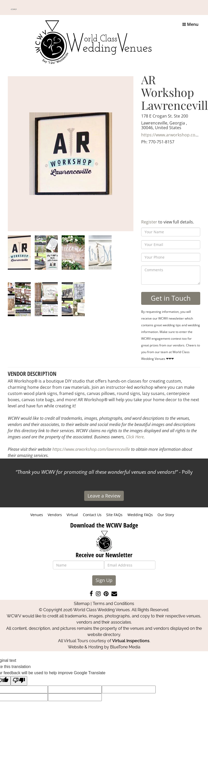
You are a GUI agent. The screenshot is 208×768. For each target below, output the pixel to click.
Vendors (55, 514)
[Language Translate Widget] (14, 9)
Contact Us (92, 514)
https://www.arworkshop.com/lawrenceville (91, 449)
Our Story (165, 514)
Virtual (72, 514)
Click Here (135, 437)
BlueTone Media (125, 647)
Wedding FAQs (140, 514)
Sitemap (82, 603)
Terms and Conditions (113, 603)
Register (149, 222)
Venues (36, 514)
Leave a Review (104, 496)
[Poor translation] (19, 681)
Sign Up (104, 580)
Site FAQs (114, 514)
